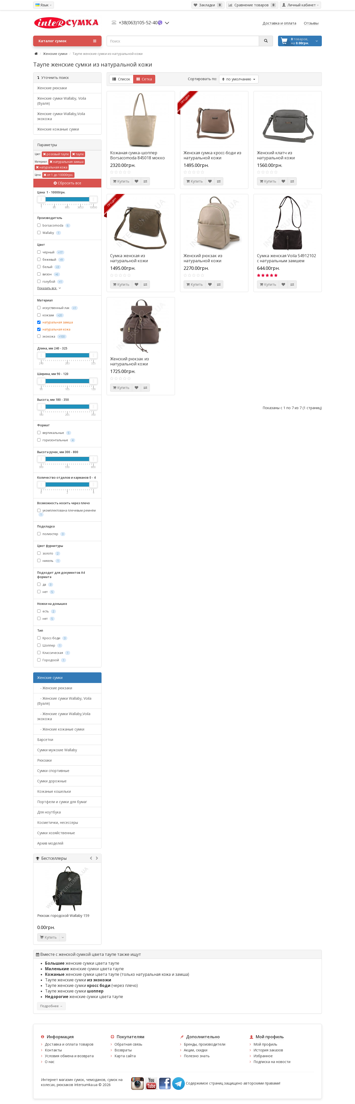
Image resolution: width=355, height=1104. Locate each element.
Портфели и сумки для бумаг (62, 801)
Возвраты (123, 1050)
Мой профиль (265, 1044)
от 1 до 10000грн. (58, 175)
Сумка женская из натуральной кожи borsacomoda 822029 (130, 260)
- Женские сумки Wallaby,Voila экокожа (63, 716)
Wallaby (49, 233)
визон (48, 274)
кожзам (50, 315)
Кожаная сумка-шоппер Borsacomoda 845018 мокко (137, 155)
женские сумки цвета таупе (82, 963)
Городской (51, 660)
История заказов (268, 1050)
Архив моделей (50, 843)
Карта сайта (125, 1055)
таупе (78, 154)
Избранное (263, 1055)
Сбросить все (67, 183)
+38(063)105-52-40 (138, 22)
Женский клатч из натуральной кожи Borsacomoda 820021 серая (283, 157)
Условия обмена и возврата (69, 1055)
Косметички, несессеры (57, 822)
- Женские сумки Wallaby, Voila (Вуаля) (64, 701)
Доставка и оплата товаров (69, 1044)
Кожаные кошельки (54, 791)
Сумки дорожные (52, 781)
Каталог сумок (67, 40)
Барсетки (45, 739)
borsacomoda (53, 225)
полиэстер (51, 534)
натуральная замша (67, 162)
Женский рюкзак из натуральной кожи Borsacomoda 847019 (204, 260)
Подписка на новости (271, 1061)
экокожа (52, 336)
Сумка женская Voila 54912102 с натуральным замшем (286, 258)
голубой (50, 281)
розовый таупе (56, 154)
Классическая (53, 653)
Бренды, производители (204, 1044)
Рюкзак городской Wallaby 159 (63, 915)
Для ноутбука (49, 812)
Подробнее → (51, 1006)
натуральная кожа (51, 167)
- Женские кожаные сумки (60, 729)
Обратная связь (128, 1044)
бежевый (51, 259)
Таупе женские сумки (78, 980)
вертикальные (54, 433)
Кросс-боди (52, 638)
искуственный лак (57, 308)
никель (49, 561)
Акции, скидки (195, 1050)
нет (46, 592)
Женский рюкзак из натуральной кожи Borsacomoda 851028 (130, 363)
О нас (49, 1061)
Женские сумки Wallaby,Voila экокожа (61, 116)
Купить (48, 937)
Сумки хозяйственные (56, 832)
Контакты (53, 1050)
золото (48, 553)
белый (49, 267)
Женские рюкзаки (52, 87)
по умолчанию (238, 79)
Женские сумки (55, 53)
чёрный (50, 252)
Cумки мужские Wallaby (57, 749)
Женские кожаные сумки (58, 129)
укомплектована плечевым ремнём (66, 512)
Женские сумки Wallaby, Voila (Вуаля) (61, 101)
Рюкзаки (44, 760)
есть (46, 611)
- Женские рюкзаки (54, 688)
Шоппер (49, 645)
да (45, 584)
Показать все (49, 288)
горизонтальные (56, 440)
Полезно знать (197, 1055)
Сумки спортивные (53, 770)
